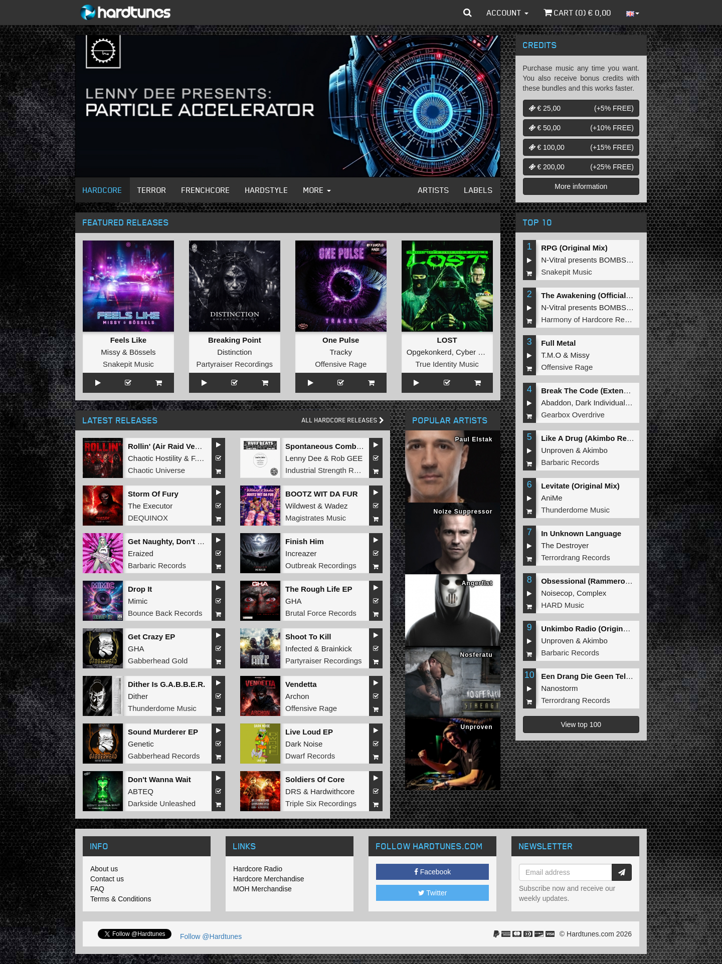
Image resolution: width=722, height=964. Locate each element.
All (343, 420)
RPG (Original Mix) (574, 248)
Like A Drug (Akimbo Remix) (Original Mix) (616, 438)
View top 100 (581, 724)
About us (104, 869)
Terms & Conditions (120, 899)
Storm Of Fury (153, 494)
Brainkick (336, 648)
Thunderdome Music (162, 708)
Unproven (557, 450)
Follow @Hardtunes (211, 936)
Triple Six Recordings (320, 803)
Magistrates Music (315, 518)
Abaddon (556, 402)
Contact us (107, 879)
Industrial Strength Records (331, 470)
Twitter (432, 893)
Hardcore (102, 190)
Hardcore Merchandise (268, 879)
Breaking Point (234, 340)
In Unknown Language (581, 533)
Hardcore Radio (257, 869)
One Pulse (340, 340)
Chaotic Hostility (155, 458)
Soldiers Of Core (314, 779)
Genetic (141, 744)
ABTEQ (140, 791)
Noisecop (557, 593)
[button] (467, 12)
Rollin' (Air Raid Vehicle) (171, 446)
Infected (298, 648)
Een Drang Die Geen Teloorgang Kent (607, 676)
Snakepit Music (128, 364)
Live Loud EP (309, 732)
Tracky (340, 352)
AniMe (552, 498)
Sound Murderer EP (163, 732)
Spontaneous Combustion (332, 446)
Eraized (140, 553)
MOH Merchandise (262, 889)
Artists (433, 190)
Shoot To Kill (308, 636)
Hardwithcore (332, 791)
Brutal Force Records (320, 613)
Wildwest (300, 506)
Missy (110, 352)
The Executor (150, 506)
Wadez (335, 506)
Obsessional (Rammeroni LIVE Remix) (609, 581)
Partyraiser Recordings (235, 364)
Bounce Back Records (165, 613)
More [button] (317, 190)
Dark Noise (303, 744)
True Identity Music (446, 364)
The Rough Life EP (318, 589)
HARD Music (562, 605)
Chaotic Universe (156, 470)
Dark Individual (600, 402)
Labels (478, 190)
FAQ (97, 889)
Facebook (432, 872)
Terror (151, 190)
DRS (293, 791)
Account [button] (507, 13)
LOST (447, 340)
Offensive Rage (341, 364)
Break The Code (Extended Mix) (597, 390)
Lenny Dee (303, 458)
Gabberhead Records (164, 756)
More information (581, 186)
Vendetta (301, 684)
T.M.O (551, 355)
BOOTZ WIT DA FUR (321, 494)
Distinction (234, 352)
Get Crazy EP (151, 636)
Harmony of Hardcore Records (592, 319)
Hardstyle (266, 190)
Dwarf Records (310, 756)
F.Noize (203, 458)
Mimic (137, 601)
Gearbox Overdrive (573, 414)
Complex (591, 593)
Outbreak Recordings (320, 565)
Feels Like (128, 340)
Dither (138, 696)
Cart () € (577, 13)
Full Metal (558, 343)
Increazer (301, 553)
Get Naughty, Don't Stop (171, 541)
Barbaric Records (157, 565)
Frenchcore (206, 190)
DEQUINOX (148, 518)
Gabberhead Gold (158, 660)
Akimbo (595, 450)
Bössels (142, 352)
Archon (297, 696)
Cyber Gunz (476, 352)
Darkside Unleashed (162, 803)
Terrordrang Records (575, 557)
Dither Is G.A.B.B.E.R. (166, 684)
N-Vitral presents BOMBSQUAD (594, 260)
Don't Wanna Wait (159, 779)
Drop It (140, 589)
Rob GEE (347, 458)
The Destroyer (565, 545)
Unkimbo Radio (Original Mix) (593, 628)
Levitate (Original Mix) (580, 485)
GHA (293, 601)
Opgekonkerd (429, 352)
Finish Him (304, 541)
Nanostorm (559, 688)
